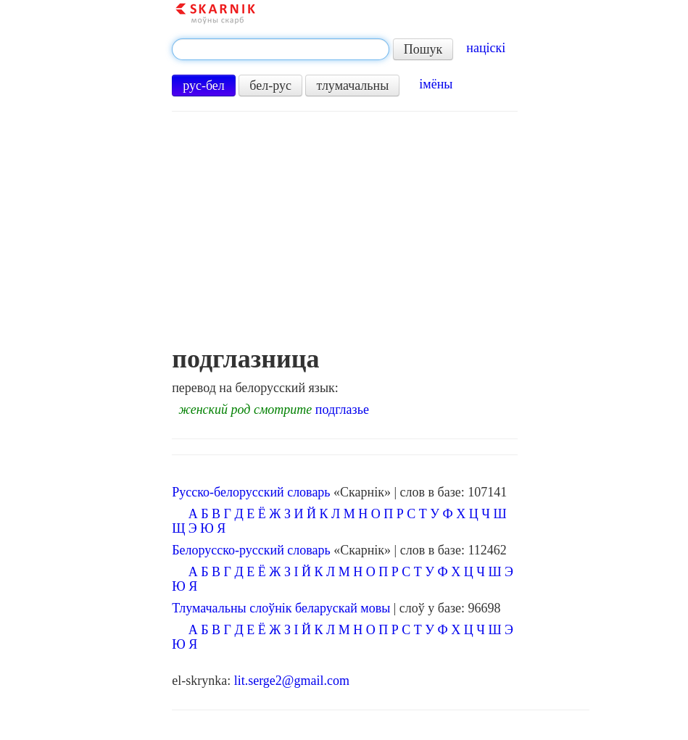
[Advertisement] (345, 235)
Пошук (423, 49)
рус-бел (204, 85)
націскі (485, 48)
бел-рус (270, 85)
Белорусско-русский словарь (251, 550)
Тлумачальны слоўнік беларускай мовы (281, 608)
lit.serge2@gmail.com (291, 680)
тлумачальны (352, 85)
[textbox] (280, 49)
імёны (435, 84)
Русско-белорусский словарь (251, 492)
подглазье (342, 409)
